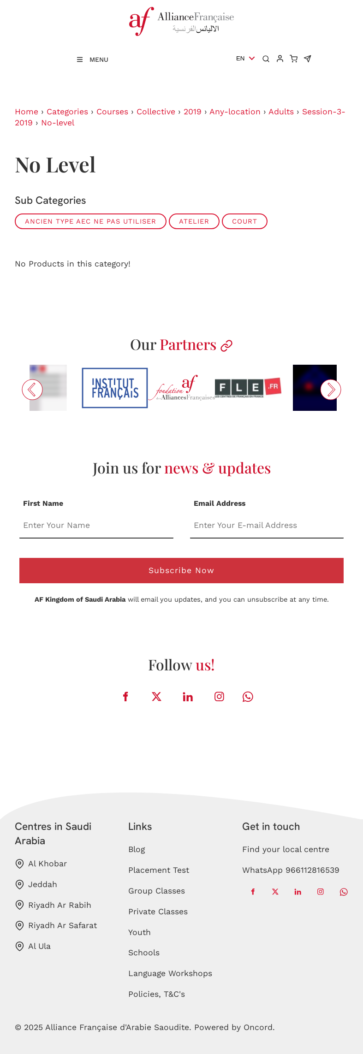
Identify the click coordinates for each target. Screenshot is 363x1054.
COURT (244, 221)
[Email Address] (267, 526)
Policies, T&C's (156, 994)
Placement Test (158, 870)
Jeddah (36, 884)
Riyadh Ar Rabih (53, 905)
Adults (281, 111)
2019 (193, 111)
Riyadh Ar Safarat (56, 925)
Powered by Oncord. (234, 1027)
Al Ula (33, 946)
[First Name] (96, 526)
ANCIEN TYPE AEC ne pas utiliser (90, 221)
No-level (57, 122)
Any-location (235, 111)
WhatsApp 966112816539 (290, 870)
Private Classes (158, 911)
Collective (156, 111)
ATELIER (194, 221)
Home (26, 111)
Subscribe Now (181, 570)
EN (240, 58)
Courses (112, 111)
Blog (136, 849)
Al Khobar (41, 864)
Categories (67, 111)
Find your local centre (285, 849)
